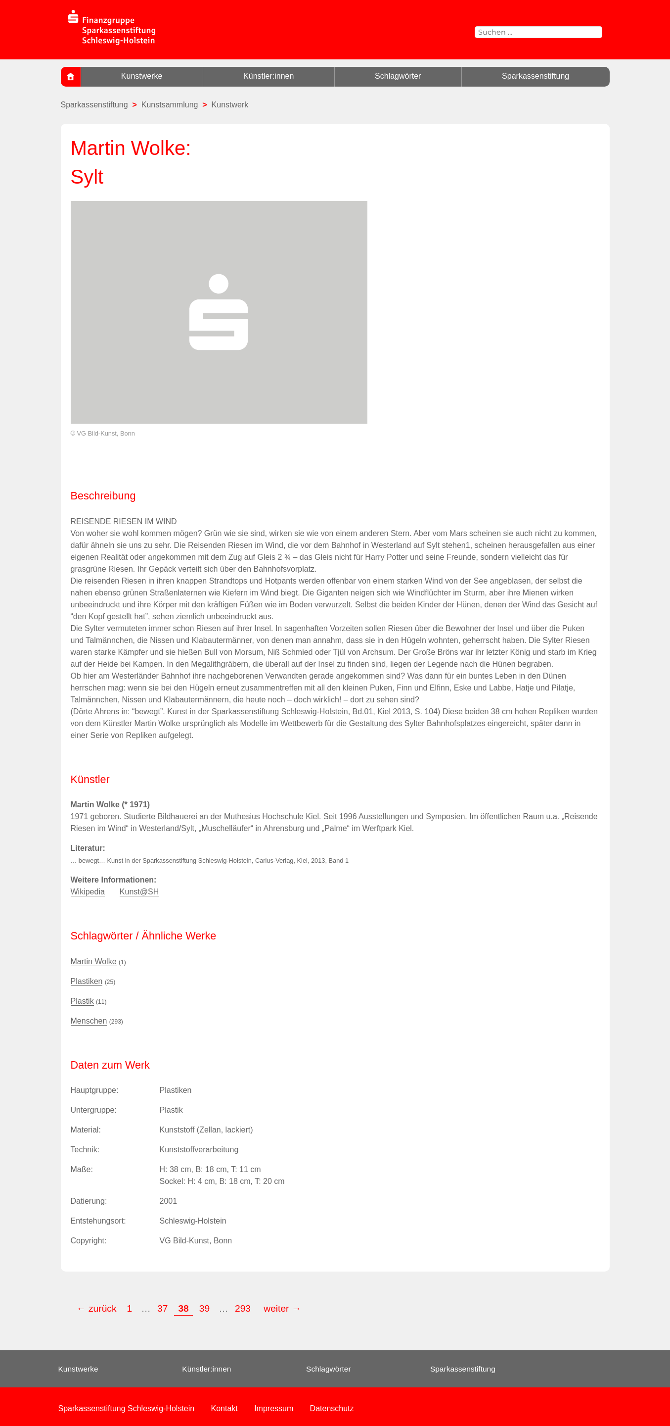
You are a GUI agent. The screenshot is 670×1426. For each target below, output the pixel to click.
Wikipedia (88, 891)
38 (183, 1308)
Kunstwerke (142, 76)
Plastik (82, 1001)
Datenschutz (332, 1408)
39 (204, 1308)
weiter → (282, 1308)
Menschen (89, 1021)
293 (244, 1308)
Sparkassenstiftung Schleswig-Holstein (126, 1408)
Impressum (273, 1408)
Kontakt (224, 1408)
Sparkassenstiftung (535, 76)
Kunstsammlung (169, 104)
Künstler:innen (268, 76)
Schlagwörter (398, 76)
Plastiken (87, 981)
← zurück (97, 1308)
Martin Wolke (94, 961)
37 (162, 1308)
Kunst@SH (139, 891)
